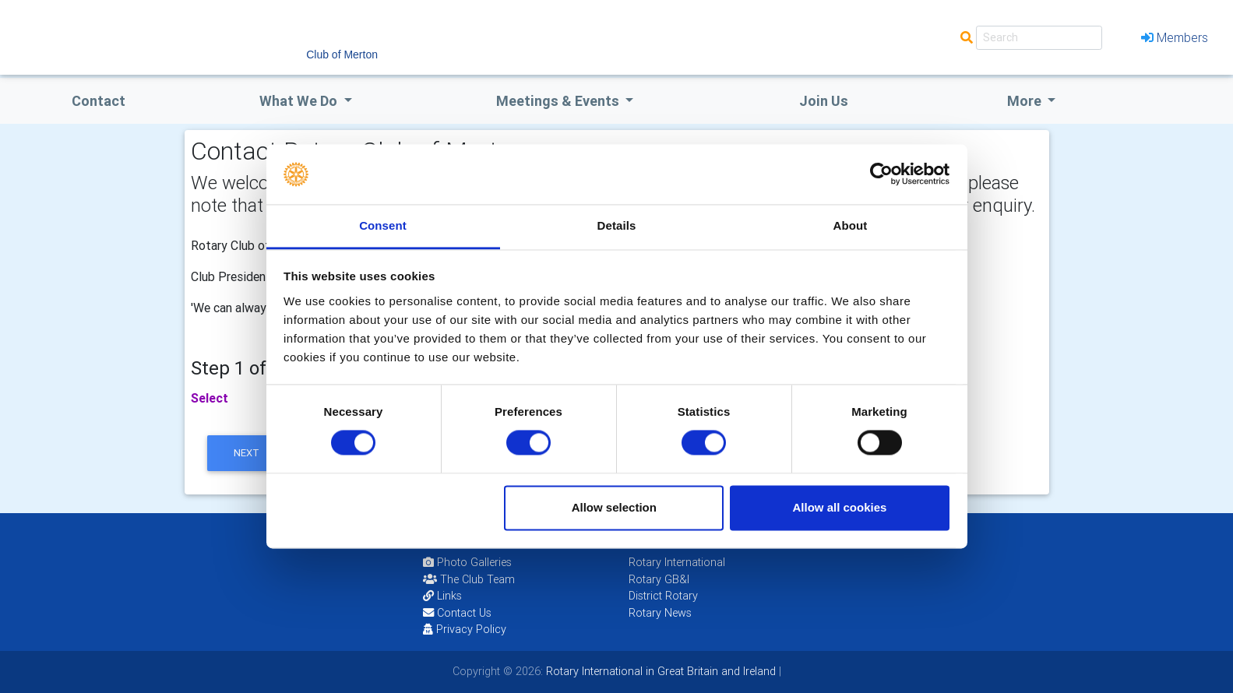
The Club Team (469, 579)
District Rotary (663, 596)
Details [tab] (616, 225)
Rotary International (677, 562)
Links (442, 596)
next (246, 452)
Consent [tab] (383, 225)
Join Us (823, 101)
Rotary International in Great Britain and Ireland (659, 671)
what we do (299, 101)
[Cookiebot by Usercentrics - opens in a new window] (881, 174)
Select (209, 398)
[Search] (1039, 38)
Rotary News (660, 613)
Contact (98, 101)
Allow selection (614, 507)
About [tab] (850, 225)
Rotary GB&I (659, 579)
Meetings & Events (559, 101)
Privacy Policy (464, 629)
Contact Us (457, 613)
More (1026, 101)
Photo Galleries (467, 562)
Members (1174, 37)
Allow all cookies (839, 507)
